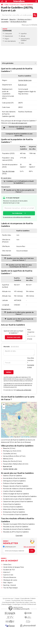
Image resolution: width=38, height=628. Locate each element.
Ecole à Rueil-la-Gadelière (12, 504)
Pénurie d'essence (9, 577)
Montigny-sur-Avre (24, 19)
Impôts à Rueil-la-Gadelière (12, 491)
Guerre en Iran (8, 575)
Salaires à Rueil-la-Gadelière (12, 476)
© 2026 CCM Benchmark (29, 604)
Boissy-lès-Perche (9, 461)
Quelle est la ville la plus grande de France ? (20, 313)
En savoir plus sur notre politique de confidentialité (17, 217)
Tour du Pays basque (10, 588)
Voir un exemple (29, 547)
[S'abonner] (19, 551)
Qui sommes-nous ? (8, 598)
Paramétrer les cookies (22, 602)
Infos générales (7, 63)
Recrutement (28, 600)
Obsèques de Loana (10, 580)
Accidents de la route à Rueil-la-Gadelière (17, 499)
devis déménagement (19, 123)
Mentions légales (6, 604)
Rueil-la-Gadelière (27, 5)
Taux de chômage (8, 171)
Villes (6, 5)
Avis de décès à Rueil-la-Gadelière (14, 478)
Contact (8, 600)
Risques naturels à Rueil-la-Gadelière (15, 486)
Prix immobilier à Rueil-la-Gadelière (15, 514)
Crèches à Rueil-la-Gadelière (12, 507)
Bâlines (5, 459)
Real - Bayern (8, 583)
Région (7, 38)
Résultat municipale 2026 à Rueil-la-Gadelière (19, 524)
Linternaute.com (9, 547)
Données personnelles (9, 602)
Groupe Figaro (17, 604)
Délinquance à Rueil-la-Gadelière (14, 481)
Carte (22, 43)
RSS (22, 600)
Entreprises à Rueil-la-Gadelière (14, 512)
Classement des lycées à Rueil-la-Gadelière (18, 501)
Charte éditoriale (24, 598)
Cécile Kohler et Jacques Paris (13, 567)
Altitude (23, 36)
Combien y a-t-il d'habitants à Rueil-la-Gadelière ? (20, 182)
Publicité (33, 598)
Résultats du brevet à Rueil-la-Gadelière (16, 529)
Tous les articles (15, 600)
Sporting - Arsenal (9, 585)
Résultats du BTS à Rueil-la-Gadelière (16, 532)
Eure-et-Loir (14, 5)
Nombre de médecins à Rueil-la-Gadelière (17, 489)
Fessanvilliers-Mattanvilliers (12, 464)
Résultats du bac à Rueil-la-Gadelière (15, 527)
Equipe (17, 598)
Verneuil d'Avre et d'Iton (18, 22)
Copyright (19, 535)
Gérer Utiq (32, 602)
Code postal (8, 33)
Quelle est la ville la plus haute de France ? (20, 320)
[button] (19, 418)
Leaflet (11, 437)
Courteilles (4, 22)
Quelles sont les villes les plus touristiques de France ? (20, 266)
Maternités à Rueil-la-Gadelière (13, 509)
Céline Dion (7, 564)
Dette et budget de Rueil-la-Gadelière (16, 494)
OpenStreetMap (25, 437)
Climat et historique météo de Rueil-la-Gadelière (19, 496)
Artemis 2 (6, 572)
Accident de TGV (9, 570)
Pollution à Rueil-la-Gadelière (13, 483)
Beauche (12, 19)
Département (9, 36)
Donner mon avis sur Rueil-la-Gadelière (20, 128)
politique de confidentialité (24, 390)
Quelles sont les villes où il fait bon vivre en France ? (20, 259)
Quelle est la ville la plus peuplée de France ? (20, 191)
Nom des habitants (10, 41)
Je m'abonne (17, 213)
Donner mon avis (13, 337)
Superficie (24, 33)
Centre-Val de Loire (25, 80)
